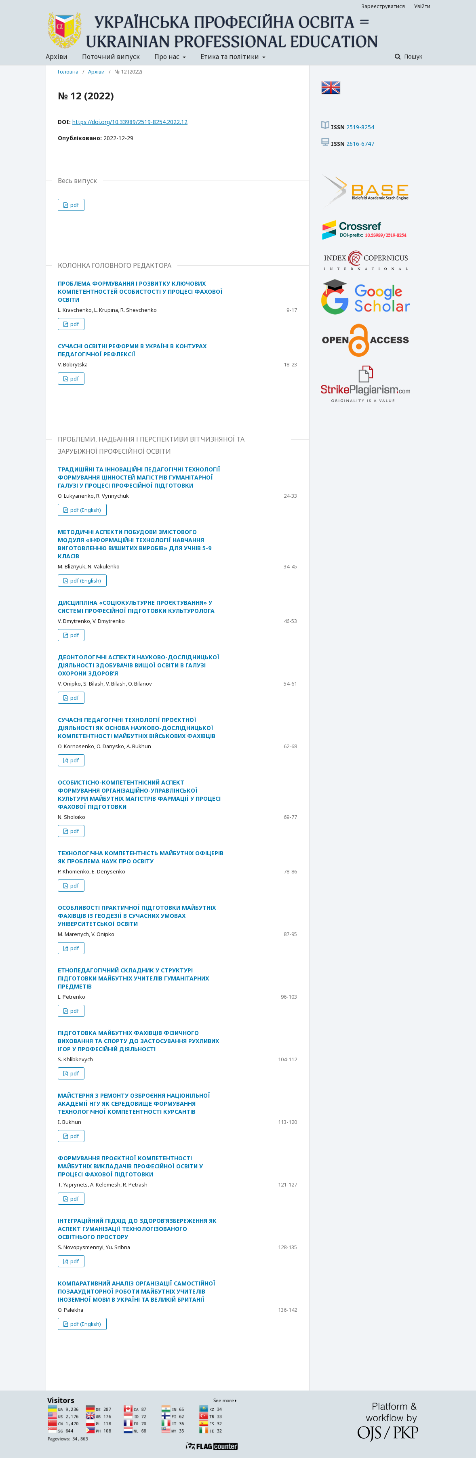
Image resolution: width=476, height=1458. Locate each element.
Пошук (412, 56)
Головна (68, 71)
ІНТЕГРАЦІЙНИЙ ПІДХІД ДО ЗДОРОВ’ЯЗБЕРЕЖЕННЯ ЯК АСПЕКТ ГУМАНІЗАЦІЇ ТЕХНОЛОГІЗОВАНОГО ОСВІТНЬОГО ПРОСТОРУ (137, 1229)
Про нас (167, 56)
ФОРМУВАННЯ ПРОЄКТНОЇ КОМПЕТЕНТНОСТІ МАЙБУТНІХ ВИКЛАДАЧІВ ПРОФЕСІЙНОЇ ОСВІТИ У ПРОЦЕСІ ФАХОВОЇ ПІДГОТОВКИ (130, 1166)
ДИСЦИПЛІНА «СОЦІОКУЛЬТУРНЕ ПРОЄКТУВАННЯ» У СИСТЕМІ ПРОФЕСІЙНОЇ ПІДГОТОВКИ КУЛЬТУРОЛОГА (136, 606)
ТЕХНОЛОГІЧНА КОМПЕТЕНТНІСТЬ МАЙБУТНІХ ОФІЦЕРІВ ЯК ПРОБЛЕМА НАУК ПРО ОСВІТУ (140, 857)
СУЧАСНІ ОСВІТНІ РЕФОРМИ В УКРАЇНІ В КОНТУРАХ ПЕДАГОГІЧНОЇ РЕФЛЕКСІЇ (132, 350)
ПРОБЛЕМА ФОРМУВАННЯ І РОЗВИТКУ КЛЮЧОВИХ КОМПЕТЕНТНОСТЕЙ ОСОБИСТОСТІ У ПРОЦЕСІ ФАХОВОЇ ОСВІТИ (140, 291)
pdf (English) (85, 509)
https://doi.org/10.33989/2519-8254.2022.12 (129, 122)
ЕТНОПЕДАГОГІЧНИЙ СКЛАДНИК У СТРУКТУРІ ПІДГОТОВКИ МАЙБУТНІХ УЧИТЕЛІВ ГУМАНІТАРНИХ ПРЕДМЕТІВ (133, 978)
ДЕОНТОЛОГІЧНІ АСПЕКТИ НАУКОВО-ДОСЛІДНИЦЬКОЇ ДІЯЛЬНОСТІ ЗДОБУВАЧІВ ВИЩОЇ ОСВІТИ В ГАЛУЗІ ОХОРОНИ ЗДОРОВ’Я (138, 665)
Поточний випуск (111, 56)
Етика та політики (230, 56)
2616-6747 (360, 143)
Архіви (56, 56)
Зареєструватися (383, 6)
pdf (74, 204)
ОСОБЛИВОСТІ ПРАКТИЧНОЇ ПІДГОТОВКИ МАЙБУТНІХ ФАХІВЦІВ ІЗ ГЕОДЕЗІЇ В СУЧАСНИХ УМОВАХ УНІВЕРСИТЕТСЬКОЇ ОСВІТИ (137, 916)
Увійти (422, 6)
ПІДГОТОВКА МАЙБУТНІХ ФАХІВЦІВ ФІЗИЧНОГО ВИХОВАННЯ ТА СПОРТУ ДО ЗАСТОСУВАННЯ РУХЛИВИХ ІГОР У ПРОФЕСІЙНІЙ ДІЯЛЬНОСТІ (138, 1041)
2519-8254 (360, 127)
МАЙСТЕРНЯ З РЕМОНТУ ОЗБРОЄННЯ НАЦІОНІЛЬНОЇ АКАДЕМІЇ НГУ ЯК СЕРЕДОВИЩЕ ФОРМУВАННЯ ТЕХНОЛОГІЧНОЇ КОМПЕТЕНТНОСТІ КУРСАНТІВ (134, 1103)
